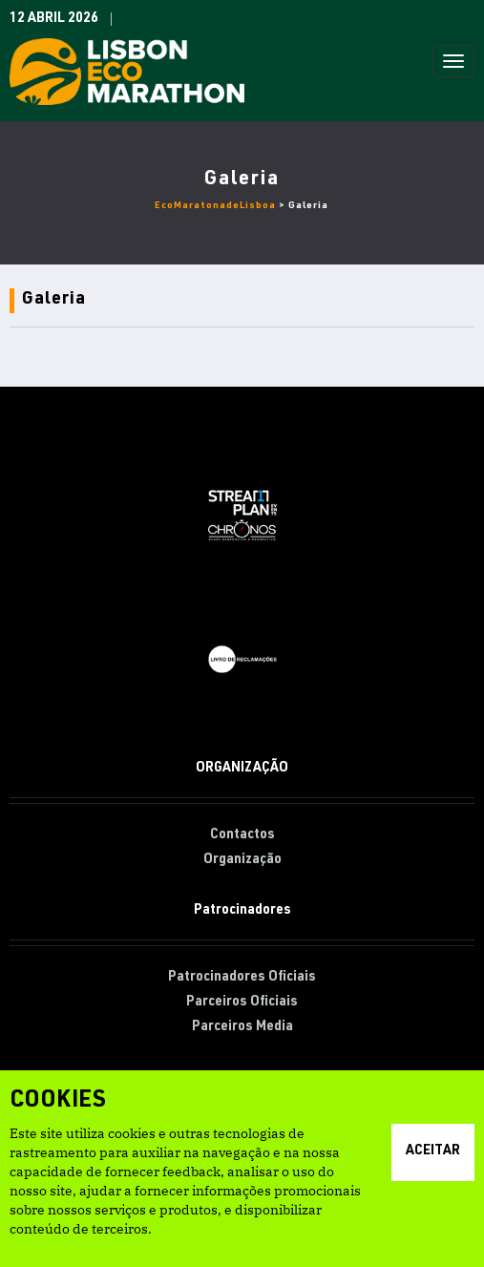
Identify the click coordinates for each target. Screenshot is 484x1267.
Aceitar (433, 1151)
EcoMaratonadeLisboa (215, 206)
